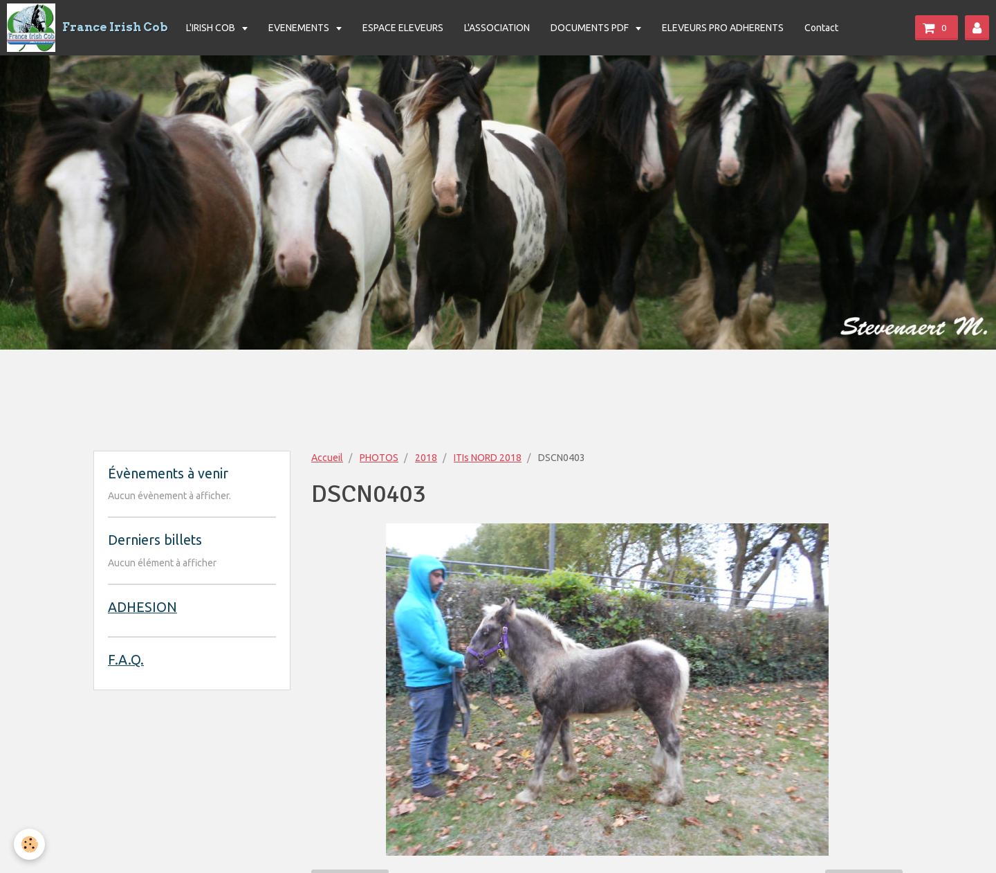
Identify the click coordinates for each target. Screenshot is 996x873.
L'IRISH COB (211, 27)
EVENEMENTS (299, 27)
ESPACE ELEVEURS (402, 27)
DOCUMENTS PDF (591, 27)
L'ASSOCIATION (497, 27)
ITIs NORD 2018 (488, 457)
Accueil (327, 457)
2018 (426, 457)
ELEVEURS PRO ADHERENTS (723, 27)
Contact (821, 27)
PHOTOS (379, 457)
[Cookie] (29, 844)
